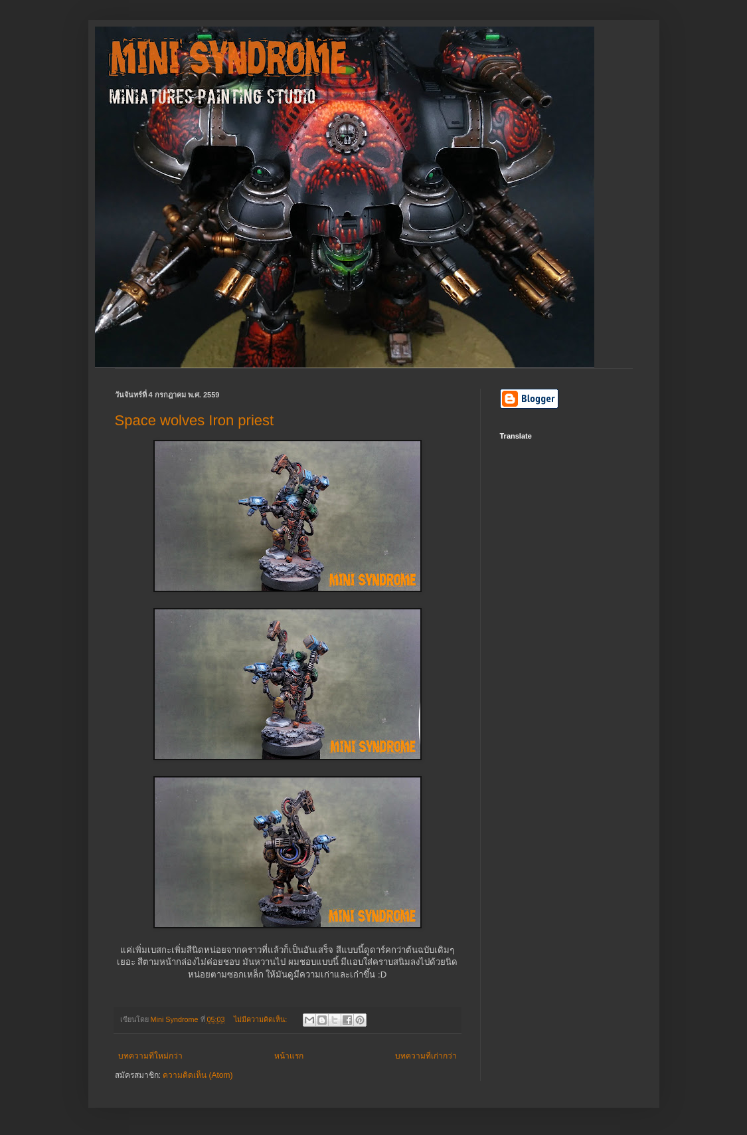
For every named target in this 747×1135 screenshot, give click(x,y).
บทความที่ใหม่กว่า (150, 1056)
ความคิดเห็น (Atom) (197, 1075)
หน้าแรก (288, 1056)
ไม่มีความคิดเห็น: (261, 1019)
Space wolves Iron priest (194, 420)
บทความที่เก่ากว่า (426, 1056)
